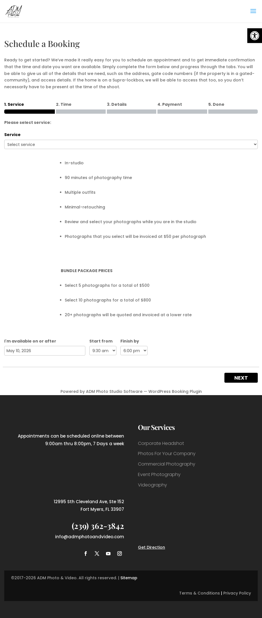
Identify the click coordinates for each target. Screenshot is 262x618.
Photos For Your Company (167, 453)
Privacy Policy (237, 593)
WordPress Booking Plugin (175, 391)
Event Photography (159, 474)
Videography (152, 485)
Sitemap (128, 578)
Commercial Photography (166, 464)
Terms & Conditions (199, 593)
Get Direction (151, 547)
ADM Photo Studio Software (114, 391)
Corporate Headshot (161, 443)
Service (12, 134)
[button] (254, 35)
